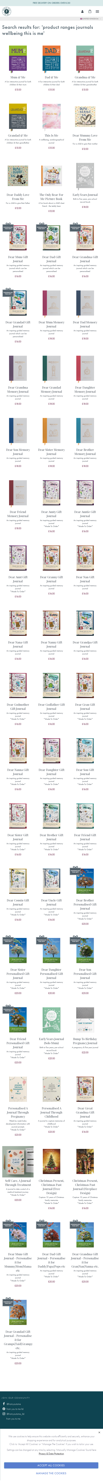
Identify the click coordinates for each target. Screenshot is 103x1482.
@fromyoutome (11, 1404)
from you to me (11, 1418)
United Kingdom (89, 18)
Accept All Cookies (51, 1465)
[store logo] (6, 11)
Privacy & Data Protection (51, 1453)
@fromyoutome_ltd (13, 1414)
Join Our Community (16, 1397)
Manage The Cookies (51, 1473)
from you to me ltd (12, 1409)
